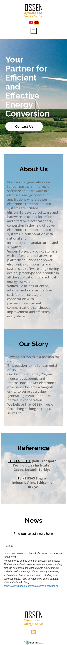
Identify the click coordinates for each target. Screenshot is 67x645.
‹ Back (9, 545)
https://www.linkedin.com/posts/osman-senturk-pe (31, 585)
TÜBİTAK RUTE (19, 461)
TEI (20, 478)
